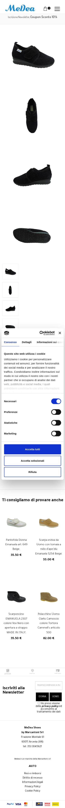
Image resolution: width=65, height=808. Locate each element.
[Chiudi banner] (60, 333)
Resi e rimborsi (32, 773)
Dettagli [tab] (27, 342)
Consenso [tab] (10, 342)
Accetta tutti (32, 449)
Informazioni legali (32, 782)
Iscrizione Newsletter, (32, 17)
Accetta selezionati (32, 460)
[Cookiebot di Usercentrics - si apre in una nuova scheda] (41, 333)
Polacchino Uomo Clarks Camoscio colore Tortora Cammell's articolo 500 (49, 623)
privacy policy (50, 706)
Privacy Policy (32, 786)
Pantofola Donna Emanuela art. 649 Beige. (16, 545)
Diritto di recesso (32, 778)
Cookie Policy (32, 791)
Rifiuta (32, 472)
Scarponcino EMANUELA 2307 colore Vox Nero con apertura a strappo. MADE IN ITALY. (16, 623)
